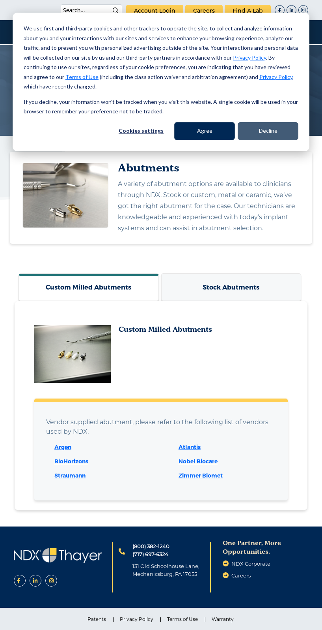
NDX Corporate (250, 563)
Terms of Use (82, 76)
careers (204, 10)
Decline (268, 130)
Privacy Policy (249, 57)
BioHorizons (71, 461)
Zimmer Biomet (201, 475)
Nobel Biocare (198, 461)
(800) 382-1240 (150, 546)
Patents (96, 619)
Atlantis (190, 447)
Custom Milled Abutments (88, 287)
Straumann (70, 475)
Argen (62, 447)
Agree (204, 130)
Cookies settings (141, 130)
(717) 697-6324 (150, 554)
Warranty (223, 619)
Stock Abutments (231, 287)
